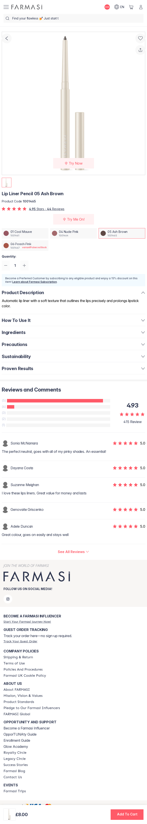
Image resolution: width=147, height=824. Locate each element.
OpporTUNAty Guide (20, 734)
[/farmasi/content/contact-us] (13, 777)
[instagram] (8, 599)
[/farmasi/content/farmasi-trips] (15, 791)
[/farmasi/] (26, 7)
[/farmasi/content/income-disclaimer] (25, 675)
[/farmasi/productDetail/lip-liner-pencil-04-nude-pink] (73, 233)
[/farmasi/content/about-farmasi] (17, 689)
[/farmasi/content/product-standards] (19, 702)
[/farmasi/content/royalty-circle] (15, 752)
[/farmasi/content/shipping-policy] (18, 657)
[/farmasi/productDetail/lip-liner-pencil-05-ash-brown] (122, 233)
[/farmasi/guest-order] (20, 641)
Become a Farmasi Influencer (27, 728)
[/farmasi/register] (27, 621)
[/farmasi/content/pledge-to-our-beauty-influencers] (32, 708)
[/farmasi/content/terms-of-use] (14, 663)
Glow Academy (16, 746)
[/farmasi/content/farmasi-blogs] (14, 771)
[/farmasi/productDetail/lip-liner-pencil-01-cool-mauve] (25, 233)
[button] (127, 814)
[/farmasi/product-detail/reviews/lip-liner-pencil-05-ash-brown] (73, 552)
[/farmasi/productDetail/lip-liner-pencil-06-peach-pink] (25, 245)
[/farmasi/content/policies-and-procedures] (23, 669)
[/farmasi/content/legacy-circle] (15, 759)
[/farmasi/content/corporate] (17, 714)
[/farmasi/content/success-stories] (16, 765)
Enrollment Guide (17, 740)
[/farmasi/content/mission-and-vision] (23, 696)
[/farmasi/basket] (131, 7)
